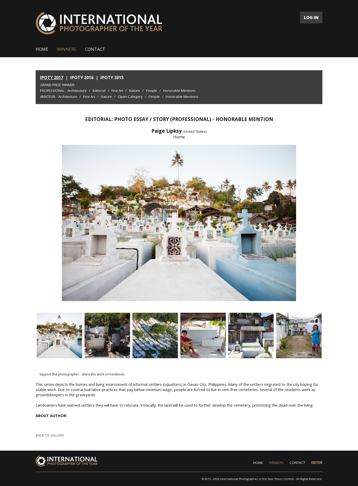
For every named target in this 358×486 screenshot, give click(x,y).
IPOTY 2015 (112, 77)
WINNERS (66, 49)
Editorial (99, 90)
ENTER (316, 462)
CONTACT (95, 49)
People (151, 90)
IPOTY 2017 (51, 77)
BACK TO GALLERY (50, 435)
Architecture (77, 90)
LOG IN (311, 17)
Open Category (130, 96)
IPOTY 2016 (81, 77)
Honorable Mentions (179, 90)
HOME (42, 49)
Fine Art (117, 90)
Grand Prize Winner (57, 84)
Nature (134, 90)
